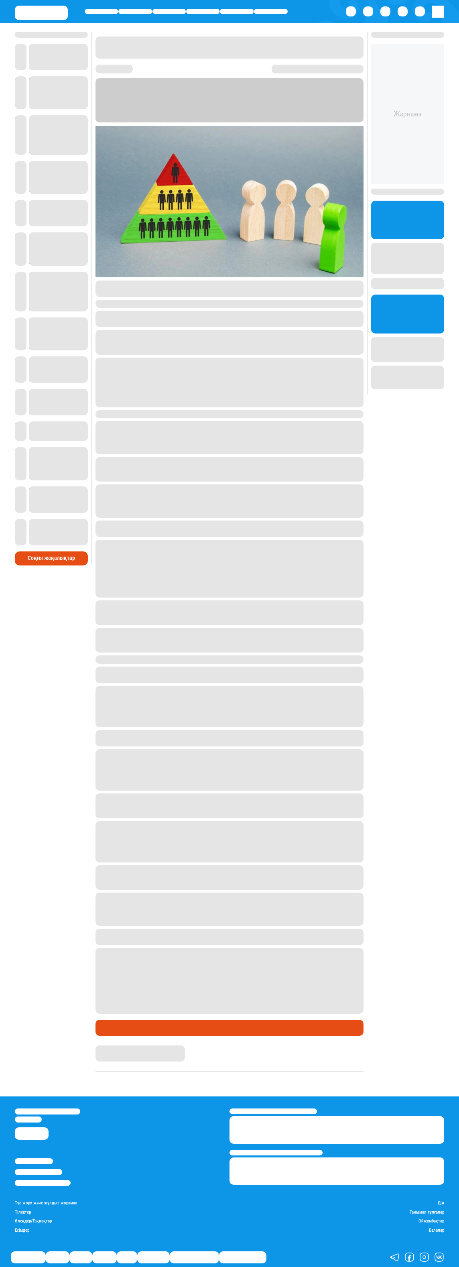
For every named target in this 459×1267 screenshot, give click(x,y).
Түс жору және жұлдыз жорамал (46, 1203)
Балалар (436, 1230)
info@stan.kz (28, 1120)
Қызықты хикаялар (194, 1257)
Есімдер (22, 1230)
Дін (441, 1203)
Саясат (169, 11)
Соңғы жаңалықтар (51, 558)
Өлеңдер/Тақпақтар (33, 1221)
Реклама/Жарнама (38, 1172)
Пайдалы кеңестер (242, 1257)
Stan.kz (140, 111)
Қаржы (135, 11)
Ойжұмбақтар (431, 1221)
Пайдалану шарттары (43, 1183)
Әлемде (202, 11)
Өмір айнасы (101, 11)
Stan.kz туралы (34, 1161)
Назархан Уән (111, 1048)
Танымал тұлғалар (427, 1212)
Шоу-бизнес (270, 11)
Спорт (236, 11)
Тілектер (23, 1212)
